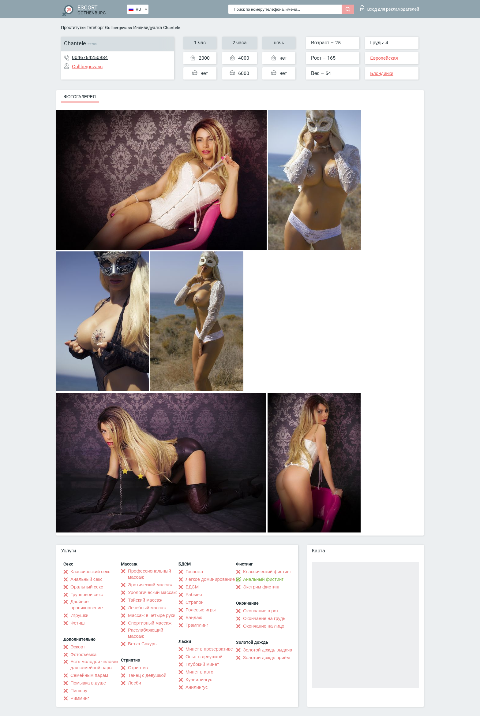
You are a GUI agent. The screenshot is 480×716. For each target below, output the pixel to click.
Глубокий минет (202, 664)
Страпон (195, 602)
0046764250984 (90, 57)
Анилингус (197, 687)
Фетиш (77, 623)
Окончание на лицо (263, 626)
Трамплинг (197, 625)
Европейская (384, 58)
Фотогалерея (80, 96)
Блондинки (381, 73)
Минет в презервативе (209, 649)
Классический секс (90, 571)
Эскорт (77, 647)
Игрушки (79, 615)
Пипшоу (78, 690)
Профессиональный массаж (149, 574)
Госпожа (194, 571)
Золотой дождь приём (266, 657)
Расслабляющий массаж (145, 633)
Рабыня (194, 594)
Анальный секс (86, 579)
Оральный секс (86, 587)
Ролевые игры (201, 610)
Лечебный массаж (147, 607)
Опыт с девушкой (204, 656)
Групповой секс (86, 594)
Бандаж (194, 617)
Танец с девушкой (147, 675)
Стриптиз (138, 667)
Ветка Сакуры (142, 644)
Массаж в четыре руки (151, 615)
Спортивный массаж (149, 623)
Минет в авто (199, 672)
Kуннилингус (199, 679)
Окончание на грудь (264, 618)
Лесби (134, 683)
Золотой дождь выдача (267, 650)
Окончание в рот (260, 611)
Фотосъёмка (83, 654)
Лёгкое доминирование (210, 579)
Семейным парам (89, 675)
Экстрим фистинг (261, 587)
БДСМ (192, 587)
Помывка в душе (88, 683)
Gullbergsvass (118, 27)
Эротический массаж (150, 585)
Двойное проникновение (86, 604)
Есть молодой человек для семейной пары (94, 664)
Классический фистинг (267, 571)
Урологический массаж (152, 592)
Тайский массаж (145, 600)
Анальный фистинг (263, 579)
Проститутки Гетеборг (82, 27)
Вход (389, 8)
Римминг (79, 698)
